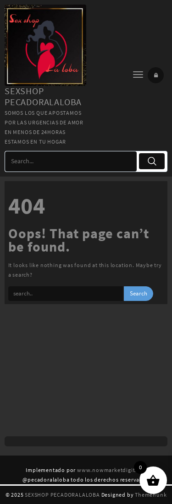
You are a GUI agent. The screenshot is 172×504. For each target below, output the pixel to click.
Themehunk (150, 494)
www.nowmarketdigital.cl (111, 469)
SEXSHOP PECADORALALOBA (43, 96)
